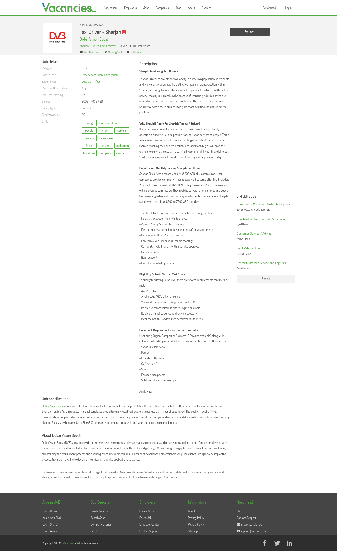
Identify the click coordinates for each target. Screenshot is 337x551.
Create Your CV (99, 511)
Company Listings (101, 524)
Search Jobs (98, 518)
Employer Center (149, 524)
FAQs (240, 511)
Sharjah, (85, 46)
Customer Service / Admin (254, 233)
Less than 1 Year (92, 52)
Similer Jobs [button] (246, 197)
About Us (193, 511)
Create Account (148, 511)
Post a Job (145, 518)
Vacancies (69, 543)
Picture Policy (196, 524)
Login (288, 8)
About (191, 8)
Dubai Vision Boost (94, 39)
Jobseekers (110, 8)
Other (85, 68)
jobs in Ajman (50, 531)
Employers (130, 8)
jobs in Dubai (49, 511)
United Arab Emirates (104, 46)
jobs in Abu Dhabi (52, 518)
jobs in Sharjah (50, 524)
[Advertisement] (266, 125)
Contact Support (149, 531)
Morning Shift (115, 52)
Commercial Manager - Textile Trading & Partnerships (271, 204)
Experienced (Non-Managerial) (100, 75)
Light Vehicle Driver (249, 248)
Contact (206, 8)
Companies (162, 8)
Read (178, 8)
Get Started (271, 8)
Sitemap (193, 531)
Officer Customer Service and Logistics (261, 263)
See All (266, 279)
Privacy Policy (196, 518)
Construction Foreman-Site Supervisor (261, 219)
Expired (249, 31)
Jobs (146, 8)
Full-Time (136, 52)
